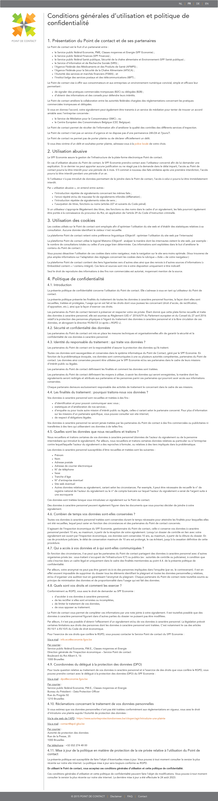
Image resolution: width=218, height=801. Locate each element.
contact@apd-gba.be (73, 724)
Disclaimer (116, 796)
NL (180, 4)
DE (198, 4)
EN (207, 4)
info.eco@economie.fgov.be (76, 639)
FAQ (130, 796)
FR (189, 4)
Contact (142, 796)
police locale (141, 144)
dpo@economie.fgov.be (74, 679)
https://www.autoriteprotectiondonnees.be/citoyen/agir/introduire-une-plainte (121, 718)
